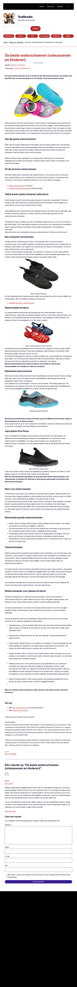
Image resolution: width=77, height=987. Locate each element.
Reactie (8, 825)
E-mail (7, 856)
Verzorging (44, 36)
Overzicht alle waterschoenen (19, 188)
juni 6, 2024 (9, 783)
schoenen (17, 68)
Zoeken (35, 28)
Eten (32, 36)
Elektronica (9, 36)
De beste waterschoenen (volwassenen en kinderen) (38, 57)
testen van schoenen (20, 710)
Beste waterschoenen (17, 186)
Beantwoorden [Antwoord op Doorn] (10, 811)
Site (6, 865)
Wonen (20, 36)
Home (5, 42)
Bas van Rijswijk (10, 754)
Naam (7, 847)
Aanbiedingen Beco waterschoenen (21, 303)
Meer (68, 36)
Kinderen (56, 36)
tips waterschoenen (20, 708)
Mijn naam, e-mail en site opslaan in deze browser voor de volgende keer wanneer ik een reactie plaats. (38, 876)
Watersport (26, 68)
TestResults (25, 17)
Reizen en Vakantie (16, 42)
